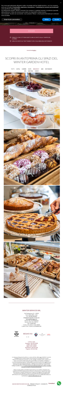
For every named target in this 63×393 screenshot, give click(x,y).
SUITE (29, 69)
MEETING (30, 71)
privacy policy (35, 384)
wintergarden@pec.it (31, 319)
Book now (31, 31)
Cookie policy (45, 384)
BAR (42, 69)
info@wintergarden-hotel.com (31, 317)
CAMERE (24, 69)
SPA (25, 71)
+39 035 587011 (32, 316)
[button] (60, 2)
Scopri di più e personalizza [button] (12, 19)
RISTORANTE (48, 69)
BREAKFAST (36, 69)
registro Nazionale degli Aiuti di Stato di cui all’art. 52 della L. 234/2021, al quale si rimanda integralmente (36, 366)
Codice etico (31, 385)
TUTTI (12, 69)
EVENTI (37, 71)
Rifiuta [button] (47, 19)
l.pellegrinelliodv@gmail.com (34, 375)
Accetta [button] (57, 19)
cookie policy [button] (16, 8)
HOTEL (18, 69)
